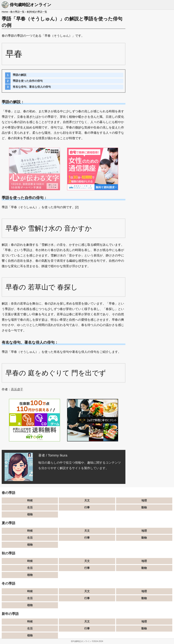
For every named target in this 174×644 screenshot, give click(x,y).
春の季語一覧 (17, 11)
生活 (30, 507)
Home (5, 11)
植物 (30, 514)
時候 (30, 500)
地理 (144, 500)
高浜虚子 (17, 389)
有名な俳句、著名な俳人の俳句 (32, 86)
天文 (87, 500)
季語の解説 (19, 74)
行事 (87, 507)
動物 (144, 507)
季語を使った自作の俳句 (28, 80)
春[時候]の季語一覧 (37, 11)
